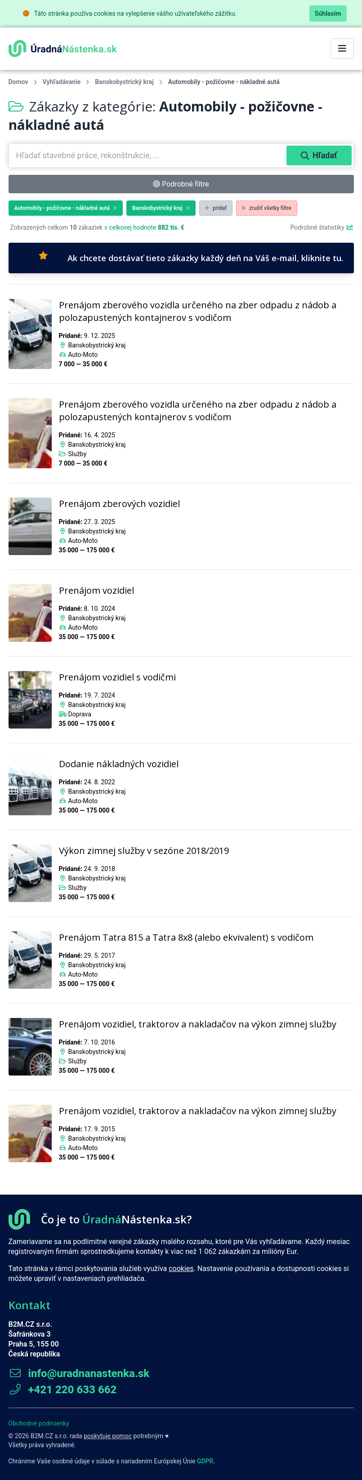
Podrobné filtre (181, 184)
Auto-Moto (83, 354)
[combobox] (148, 155)
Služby (77, 454)
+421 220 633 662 (63, 1389)
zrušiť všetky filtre (266, 208)
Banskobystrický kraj (124, 81)
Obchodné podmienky (39, 1423)
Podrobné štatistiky (321, 227)
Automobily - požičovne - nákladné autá (65, 208)
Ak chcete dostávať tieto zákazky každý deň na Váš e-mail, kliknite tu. (191, 257)
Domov (18, 81)
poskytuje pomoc (108, 1436)
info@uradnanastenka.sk (79, 1373)
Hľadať (319, 155)
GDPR (205, 1461)
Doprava (79, 714)
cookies (181, 1268)
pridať (216, 208)
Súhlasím (328, 13)
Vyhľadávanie (62, 81)
